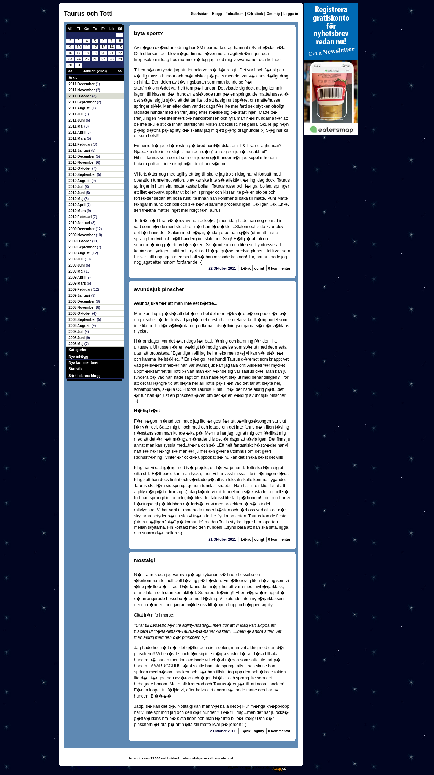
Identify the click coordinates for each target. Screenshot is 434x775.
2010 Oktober (80, 169)
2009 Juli (76, 259)
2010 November (82, 163)
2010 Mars (77, 211)
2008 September (82, 320)
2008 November (82, 308)
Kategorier (77, 350)
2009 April (77, 277)
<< (70, 71)
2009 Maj (76, 271)
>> (120, 71)
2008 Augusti (80, 326)
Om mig (273, 14)
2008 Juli (76, 332)
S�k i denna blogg (84, 376)
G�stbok (255, 14)
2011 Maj (76, 126)
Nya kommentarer (83, 363)
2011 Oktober (80, 96)
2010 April (77, 205)
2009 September (82, 247)
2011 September (82, 102)
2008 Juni (77, 338)
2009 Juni (77, 265)
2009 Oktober (80, 241)
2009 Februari (80, 289)
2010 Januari (79, 223)
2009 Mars (77, 283)
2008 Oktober (80, 314)
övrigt (259, 268)
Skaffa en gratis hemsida (249, 768)
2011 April (77, 132)
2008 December (81, 301)
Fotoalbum (235, 14)
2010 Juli (76, 187)
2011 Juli (76, 114)
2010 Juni (77, 193)
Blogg (217, 14)
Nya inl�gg (78, 357)
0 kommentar (279, 268)
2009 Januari (79, 295)
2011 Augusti (80, 108)
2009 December (81, 229)
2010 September (82, 175)
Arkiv (72, 78)
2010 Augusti (80, 181)
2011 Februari (80, 144)
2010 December (81, 156)
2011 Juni (77, 120)
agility (259, 731)
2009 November (82, 235)
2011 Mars (77, 138)
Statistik (75, 369)
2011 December (81, 84)
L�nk (246, 268)
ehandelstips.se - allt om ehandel (208, 758)
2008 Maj (76, 344)
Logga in (290, 14)
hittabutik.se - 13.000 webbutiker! (154, 758)
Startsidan (199, 14)
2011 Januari (79, 150)
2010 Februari (80, 217)
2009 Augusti (80, 253)
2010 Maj (76, 199)
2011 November (82, 90)
